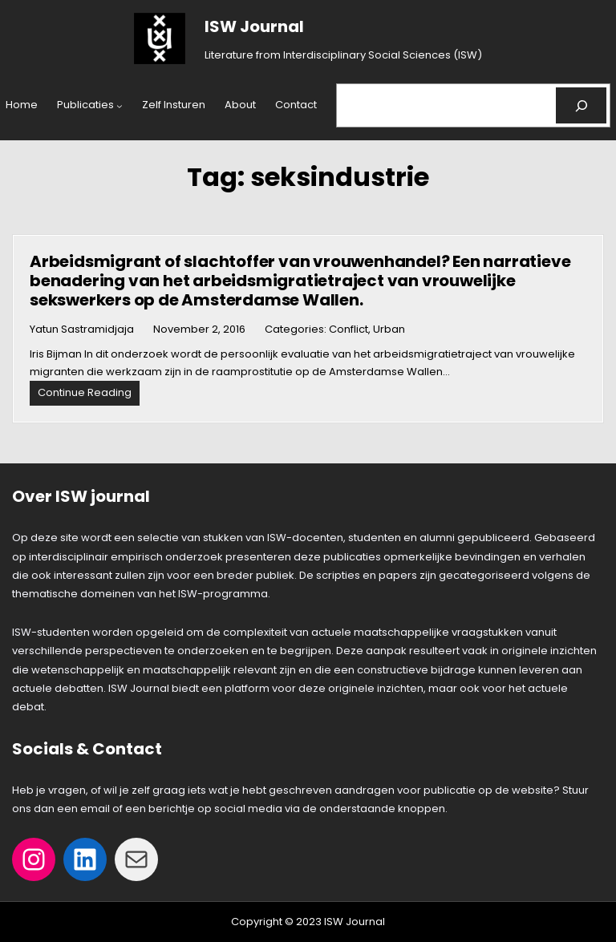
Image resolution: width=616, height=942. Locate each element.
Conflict (348, 329)
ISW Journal (254, 26)
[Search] (581, 105)
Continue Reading (89, 395)
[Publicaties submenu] (119, 106)
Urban (389, 329)
